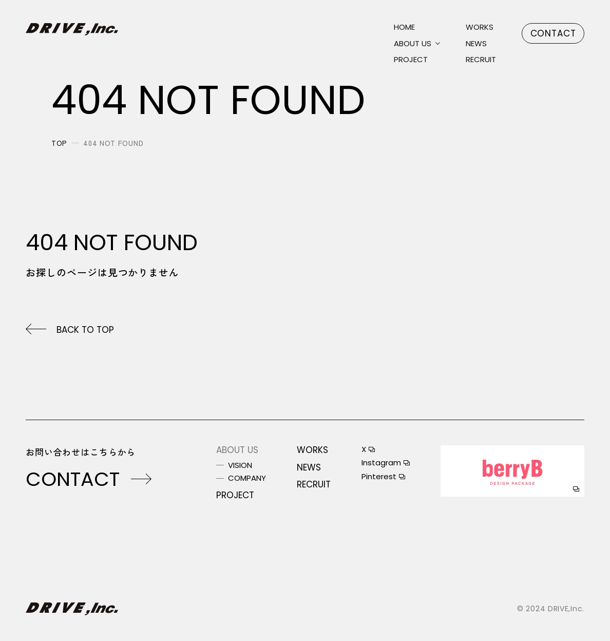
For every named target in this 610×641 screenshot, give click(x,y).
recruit (481, 59)
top (59, 143)
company (247, 478)
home (404, 27)
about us (412, 44)
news (476, 44)
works (479, 27)
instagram (381, 463)
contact (553, 33)
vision (240, 465)
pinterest (378, 477)
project (411, 59)
